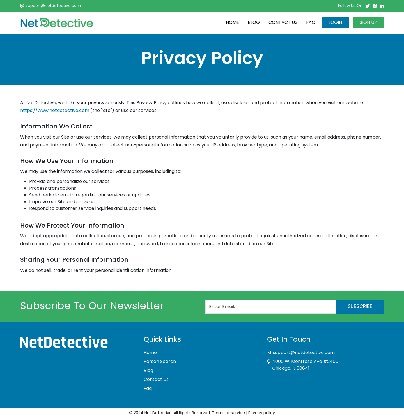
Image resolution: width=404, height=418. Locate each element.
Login (335, 22)
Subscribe (360, 306)
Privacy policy (261, 412)
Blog (254, 22)
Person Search (160, 361)
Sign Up (368, 22)
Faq (310, 22)
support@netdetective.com (53, 5)
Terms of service (228, 412)
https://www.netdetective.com (54, 110)
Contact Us (282, 22)
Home (232, 22)
